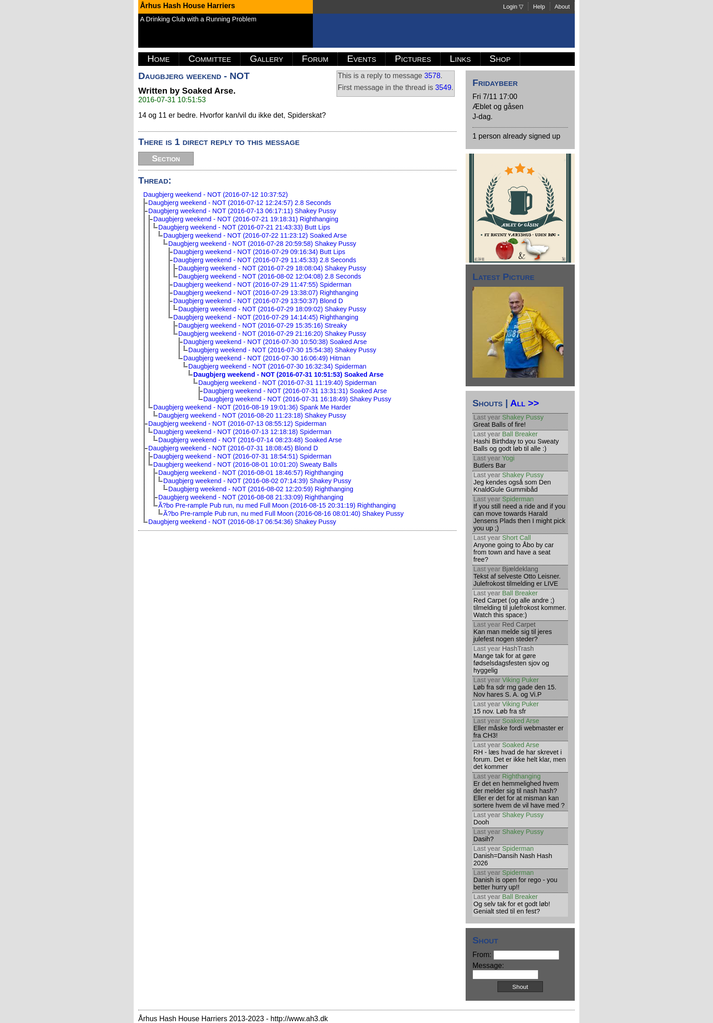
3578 (432, 76)
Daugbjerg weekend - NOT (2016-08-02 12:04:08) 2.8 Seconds (269, 276)
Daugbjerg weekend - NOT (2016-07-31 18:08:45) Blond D (233, 448)
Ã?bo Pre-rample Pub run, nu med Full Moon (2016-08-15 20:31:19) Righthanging (277, 505)
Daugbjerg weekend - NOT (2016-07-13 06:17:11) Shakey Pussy (242, 211)
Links (460, 58)
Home (158, 58)
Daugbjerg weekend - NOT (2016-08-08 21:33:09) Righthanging (250, 497)
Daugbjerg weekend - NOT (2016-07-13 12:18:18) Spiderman (242, 431)
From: (515, 954)
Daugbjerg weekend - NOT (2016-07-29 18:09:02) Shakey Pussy (272, 309)
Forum (315, 58)
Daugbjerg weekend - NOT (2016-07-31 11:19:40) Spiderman (287, 382)
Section (166, 158)
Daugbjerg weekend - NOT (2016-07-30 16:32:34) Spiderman (277, 366)
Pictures (413, 58)
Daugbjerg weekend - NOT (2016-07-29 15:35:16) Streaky (262, 325)
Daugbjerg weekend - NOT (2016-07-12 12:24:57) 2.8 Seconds (239, 202)
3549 (443, 87)
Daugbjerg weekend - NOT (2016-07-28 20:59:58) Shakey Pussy (262, 243)
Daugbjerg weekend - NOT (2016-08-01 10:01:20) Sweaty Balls (245, 464)
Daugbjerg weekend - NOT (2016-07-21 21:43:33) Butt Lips (244, 227)
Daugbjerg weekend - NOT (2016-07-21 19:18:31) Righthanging (245, 219)
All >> (524, 403)
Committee (209, 58)
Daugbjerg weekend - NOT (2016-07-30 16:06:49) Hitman (267, 358)
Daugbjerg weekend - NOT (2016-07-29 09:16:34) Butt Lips (259, 251)
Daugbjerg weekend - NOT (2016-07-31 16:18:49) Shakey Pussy (297, 399)
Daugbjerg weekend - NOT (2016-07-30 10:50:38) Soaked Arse (275, 341)
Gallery (266, 58)
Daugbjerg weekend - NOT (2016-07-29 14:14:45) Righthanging (265, 317)
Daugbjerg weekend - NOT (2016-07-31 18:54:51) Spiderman (242, 456)
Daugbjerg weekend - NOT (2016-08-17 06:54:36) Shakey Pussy (242, 521)
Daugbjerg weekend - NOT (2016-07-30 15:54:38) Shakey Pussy (282, 350)
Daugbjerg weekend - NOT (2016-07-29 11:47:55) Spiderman (262, 284)
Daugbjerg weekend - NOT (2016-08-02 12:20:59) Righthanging (260, 489)
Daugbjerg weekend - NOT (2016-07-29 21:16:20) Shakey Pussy (272, 333)
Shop (500, 58)
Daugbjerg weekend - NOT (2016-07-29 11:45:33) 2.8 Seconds (264, 260)
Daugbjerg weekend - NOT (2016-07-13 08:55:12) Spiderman (237, 423)
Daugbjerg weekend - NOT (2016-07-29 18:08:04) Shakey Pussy (272, 268)
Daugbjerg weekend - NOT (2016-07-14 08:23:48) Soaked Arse (250, 440)
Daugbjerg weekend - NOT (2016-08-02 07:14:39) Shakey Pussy (257, 480)
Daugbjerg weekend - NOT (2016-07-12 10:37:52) (215, 194)
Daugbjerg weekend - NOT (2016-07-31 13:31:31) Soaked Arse (295, 390)
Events (361, 58)
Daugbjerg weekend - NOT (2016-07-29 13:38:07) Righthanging (265, 292)
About (562, 6)
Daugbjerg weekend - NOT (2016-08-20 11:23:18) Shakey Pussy (252, 415)
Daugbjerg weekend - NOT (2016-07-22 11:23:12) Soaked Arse (255, 235)
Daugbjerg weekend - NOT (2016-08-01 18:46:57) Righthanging (250, 472)
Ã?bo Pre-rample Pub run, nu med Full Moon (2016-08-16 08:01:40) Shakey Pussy (283, 513)
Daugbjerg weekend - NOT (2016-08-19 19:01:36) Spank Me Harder (252, 407)
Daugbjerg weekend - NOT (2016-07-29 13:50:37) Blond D (258, 300)
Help (539, 6)
